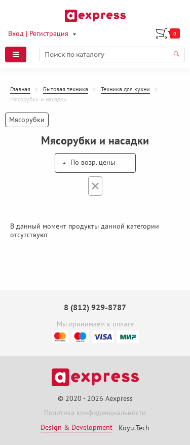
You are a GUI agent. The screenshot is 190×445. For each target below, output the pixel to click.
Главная (20, 89)
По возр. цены (92, 162)
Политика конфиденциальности (95, 413)
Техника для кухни (125, 89)
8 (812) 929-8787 (95, 307)
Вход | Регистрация (38, 33)
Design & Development (76, 427)
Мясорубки (27, 119)
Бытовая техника (65, 89)
